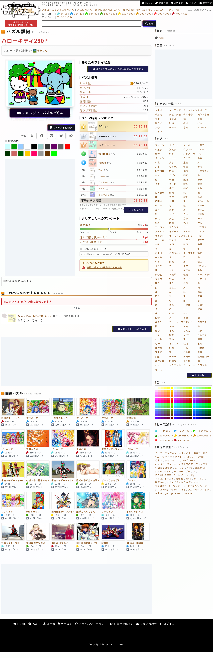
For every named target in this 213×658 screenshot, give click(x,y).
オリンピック (205, 274)
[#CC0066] (184, 401)
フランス (174, 227)
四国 (171, 222)
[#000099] (200, 418)
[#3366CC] (178, 412)
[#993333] (206, 399)
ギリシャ (188, 235)
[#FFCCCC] (159, 391)
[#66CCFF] (156, 407)
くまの (158, 460)
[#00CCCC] (197, 407)
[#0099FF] (194, 410)
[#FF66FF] (156, 396)
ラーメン (159, 158)
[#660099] (162, 418)
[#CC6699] (181, 396)
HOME (147, 2)
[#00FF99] (200, 404)
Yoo (101, 170)
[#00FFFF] (194, 404)
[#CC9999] (181, 393)
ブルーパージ (195, 489)
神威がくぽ (201, 467)
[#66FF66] (165, 404)
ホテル (201, 209)
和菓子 (158, 149)
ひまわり (188, 322)
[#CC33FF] (175, 399)
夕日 (157, 309)
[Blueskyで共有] (61, 136)
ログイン (177, 2)
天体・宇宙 (203, 114)
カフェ (158, 188)
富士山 (172, 287)
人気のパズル (84, 9)
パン (200, 153)
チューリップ (176, 322)
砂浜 (171, 209)
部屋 (200, 339)
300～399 (161, 13)
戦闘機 (172, 360)
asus (188, 478)
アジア (201, 240)
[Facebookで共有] (42, 136)
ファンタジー (203, 464)
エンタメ (202, 127)
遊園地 (158, 201)
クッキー (188, 149)
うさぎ (158, 266)
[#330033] (187, 418)
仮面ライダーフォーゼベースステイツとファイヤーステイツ (113, 449)
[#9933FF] (194, 399)
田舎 (157, 296)
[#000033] (206, 418)
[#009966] (203, 410)
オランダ (159, 235)
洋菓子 (172, 149)
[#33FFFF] (175, 404)
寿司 (200, 166)
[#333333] (187, 415)
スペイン (159, 231)
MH (181, 471)
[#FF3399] (162, 399)
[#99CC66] (203, 391)
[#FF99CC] (159, 393)
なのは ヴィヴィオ (172, 456)
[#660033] (168, 418)
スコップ (189, 456)
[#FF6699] (162, 396)
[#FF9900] (172, 393)
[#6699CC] (159, 410)
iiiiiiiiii (102, 188)
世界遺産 (159, 192)
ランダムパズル (157, 9)
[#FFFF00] (172, 388)
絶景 (171, 283)
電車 (200, 352)
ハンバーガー (190, 153)
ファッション (190, 110)
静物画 (158, 347)
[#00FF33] (206, 404)
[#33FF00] (190, 404)
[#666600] (172, 412)
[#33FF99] (181, 404)
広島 (157, 222)
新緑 (171, 326)
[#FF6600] (172, 396)
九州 (185, 222)
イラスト (174, 118)
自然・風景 (175, 114)
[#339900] (190, 410)
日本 (185, 214)
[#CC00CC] (178, 401)
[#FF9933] (168, 393)
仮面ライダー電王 (10, 543)
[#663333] (168, 415)
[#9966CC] (197, 396)
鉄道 (157, 356)
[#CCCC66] (184, 391)
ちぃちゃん (24, 315)
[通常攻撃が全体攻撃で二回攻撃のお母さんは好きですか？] (88, 469)
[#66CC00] (172, 407)
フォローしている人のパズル (58, 9)
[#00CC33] (206, 407)
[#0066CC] (197, 412)
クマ (185, 266)
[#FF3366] (165, 399)
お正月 (158, 253)
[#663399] (162, 415)
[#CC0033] (187, 401)
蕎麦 (185, 175)
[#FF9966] (165, 393)
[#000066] (203, 418)
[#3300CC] (178, 418)
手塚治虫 (159, 482)
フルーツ (202, 149)
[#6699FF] (156, 410)
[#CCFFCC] (178, 388)
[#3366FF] (175, 412)
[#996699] (200, 396)
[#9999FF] (194, 393)
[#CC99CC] (178, 393)
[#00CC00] (209, 407)
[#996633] (206, 396)
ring (183, 489)
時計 (157, 343)
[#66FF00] (172, 404)
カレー (172, 158)
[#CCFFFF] (175, 388)
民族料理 (159, 171)
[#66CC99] (162, 407)
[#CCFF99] (181, 388)
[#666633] (168, 412)
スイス (201, 231)
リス (171, 270)
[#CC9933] (187, 393)
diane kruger (59, 543)
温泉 (200, 197)
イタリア (202, 227)
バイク (158, 365)
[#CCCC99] (181, 391)
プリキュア (32, 418)
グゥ (188, 471)
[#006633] (206, 412)
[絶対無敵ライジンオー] (63, 500)
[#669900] (172, 410)
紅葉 (171, 313)
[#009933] (206, 410)
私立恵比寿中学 (163, 475)
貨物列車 (159, 360)
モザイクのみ (64, 17)
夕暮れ (201, 304)
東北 (157, 218)
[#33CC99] (181, 407)
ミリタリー (189, 365)
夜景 (171, 304)
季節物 (158, 114)
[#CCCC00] (190, 391)
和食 (185, 166)
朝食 (157, 162)
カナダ (172, 240)
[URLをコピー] (71, 136)
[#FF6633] (168, 396)
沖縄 (200, 222)
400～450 (179, 13)
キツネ (186, 270)
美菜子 (197, 453)
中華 (171, 171)
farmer (201, 456)
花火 (185, 313)
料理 (171, 179)
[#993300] (209, 399)
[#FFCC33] (168, 391)
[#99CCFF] (194, 391)
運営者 (49, 624)
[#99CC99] (200, 391)
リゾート (174, 214)
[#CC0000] (190, 401)
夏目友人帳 (32, 449)
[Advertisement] (40, 184)
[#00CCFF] (194, 407)
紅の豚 (105, 543)
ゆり (201, 478)
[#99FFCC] (197, 388)
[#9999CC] (197, 393)
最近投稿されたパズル (107, 9)
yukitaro (104, 153)
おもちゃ (202, 335)
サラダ (201, 179)
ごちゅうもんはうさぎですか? (183, 482)
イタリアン (203, 171)
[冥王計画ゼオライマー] (88, 532)
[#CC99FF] (175, 393)
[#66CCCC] (159, 407)
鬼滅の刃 (81, 449)
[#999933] (206, 393)
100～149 (107, 13)
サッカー (159, 278)
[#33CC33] (187, 407)
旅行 (171, 188)
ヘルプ (191, 2)
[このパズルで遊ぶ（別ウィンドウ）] (40, 90)
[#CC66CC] (178, 396)
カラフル (202, 365)
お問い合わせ (146, 624)
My (193, 475)
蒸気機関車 (203, 356)
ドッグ (158, 453)
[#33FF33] (187, 404)
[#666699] (162, 412)
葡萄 (157, 330)
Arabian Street (163, 467)
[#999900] (209, 393)
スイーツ (159, 145)
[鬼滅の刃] (88, 438)
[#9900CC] (197, 401)
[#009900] (209, 410)
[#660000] (172, 418)
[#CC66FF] (175, 396)
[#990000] (209, 401)
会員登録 (161, 2)
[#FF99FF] (156, 393)
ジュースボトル (163, 471)
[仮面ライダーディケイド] (63, 469)
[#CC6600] (190, 396)
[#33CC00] (190, 407)
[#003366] (203, 415)
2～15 (62, 13)
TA (175, 471)
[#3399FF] (175, 410)
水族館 (172, 274)
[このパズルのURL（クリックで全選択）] (114, 254)
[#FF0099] (162, 401)
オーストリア (176, 235)
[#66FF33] (168, 404)
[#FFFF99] (162, 388)
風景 (157, 283)
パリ (185, 227)
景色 (200, 188)
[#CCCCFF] (175, 391)
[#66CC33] (168, 407)
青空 (200, 296)
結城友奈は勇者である (38, 480)
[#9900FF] (194, 401)
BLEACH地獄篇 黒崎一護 (138, 543)
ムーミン (179, 467)
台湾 (171, 244)
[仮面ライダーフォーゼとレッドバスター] (13, 469)
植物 (185, 123)
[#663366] (165, 415)
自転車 (186, 356)
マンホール (203, 201)
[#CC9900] (190, 393)
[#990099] (200, 401)
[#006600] (209, 412)
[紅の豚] (113, 532)
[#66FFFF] (156, 404)
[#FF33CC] (159, 399)
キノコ (201, 326)
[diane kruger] (63, 532)
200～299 (143, 13)
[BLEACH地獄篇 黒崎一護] (138, 532)
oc (187, 475)
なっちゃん (104, 182)
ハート (158, 339)
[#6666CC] (159, 412)
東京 (171, 218)
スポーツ (202, 110)
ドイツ (186, 231)
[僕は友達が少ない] (38, 532)
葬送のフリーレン (10, 418)
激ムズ (158, 369)
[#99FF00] (209, 388)
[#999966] (203, 393)
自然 (185, 283)
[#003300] (209, 415)
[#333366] (184, 415)
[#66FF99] (162, 404)
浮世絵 (158, 352)
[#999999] (200, 393)
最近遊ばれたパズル (134, 9)
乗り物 (158, 123)
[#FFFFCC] (159, 388)
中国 (157, 244)
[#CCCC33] (187, 391)
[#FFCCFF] (156, 391)
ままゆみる (104, 194)
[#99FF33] (206, 388)
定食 (185, 162)
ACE (157, 456)
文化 (200, 330)
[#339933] (187, 410)
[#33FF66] (184, 404)
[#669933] (168, 410)
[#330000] (190, 418)
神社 (157, 197)
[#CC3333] (187, 399)
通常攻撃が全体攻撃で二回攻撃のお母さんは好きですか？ (88, 480)
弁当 (157, 166)
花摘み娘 (131, 418)
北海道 (201, 214)
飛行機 (186, 360)
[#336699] (181, 412)
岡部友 (179, 478)
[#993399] (200, 399)
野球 (171, 278)
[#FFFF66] (165, 388)
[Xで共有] (32, 136)
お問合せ (206, 2)
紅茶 (185, 184)
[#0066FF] (194, 412)
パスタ (158, 175)
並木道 (158, 493)
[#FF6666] (165, 396)
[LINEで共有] (51, 136)
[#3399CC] (178, 410)
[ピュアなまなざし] (113, 469)
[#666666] (165, 412)
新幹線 (172, 356)
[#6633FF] (156, 415)
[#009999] (200, 410)
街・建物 (188, 114)
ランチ (186, 158)
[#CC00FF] (175, 401)
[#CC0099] (181, 401)
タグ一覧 (174, 9)
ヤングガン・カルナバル (178, 453)
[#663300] (172, 415)
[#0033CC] (197, 415)
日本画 (201, 347)
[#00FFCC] (197, 404)
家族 (171, 335)
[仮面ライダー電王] (13, 532)
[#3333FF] (175, 415)
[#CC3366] (184, 399)
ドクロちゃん (195, 485)
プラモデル (175, 365)
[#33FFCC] (178, 404)
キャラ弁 (174, 166)
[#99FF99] (200, 388)
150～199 (125, 13)
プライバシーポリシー (91, 624)
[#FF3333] (168, 399)
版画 (171, 347)
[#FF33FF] (156, 399)
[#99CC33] (206, 391)
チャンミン (171, 460)
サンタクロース (187, 460)
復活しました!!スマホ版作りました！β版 (21, 23)
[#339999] (181, 410)
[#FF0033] (168, 401)
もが (207, 489)
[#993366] (203, 399)
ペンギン (202, 266)
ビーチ (201, 205)
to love (188, 493)
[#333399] (181, 415)
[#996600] (209, 396)
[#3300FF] (175, 418)
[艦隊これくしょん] (88, 500)
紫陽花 (158, 322)
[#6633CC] (159, 415)
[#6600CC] (159, 418)
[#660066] (165, 418)
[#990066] (203, 401)
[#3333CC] (178, 415)
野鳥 (171, 261)
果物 (157, 153)
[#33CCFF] (175, 407)
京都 (185, 218)
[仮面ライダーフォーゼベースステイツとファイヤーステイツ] (113, 438)
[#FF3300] (172, 399)
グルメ (158, 110)
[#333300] (190, 415)
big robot (32, 511)
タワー (158, 205)
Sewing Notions (169, 489)
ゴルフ (186, 278)
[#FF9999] (162, 393)
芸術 (157, 118)
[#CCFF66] (184, 388)
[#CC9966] (184, 393)
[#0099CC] (197, 410)
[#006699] (200, 412)
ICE (205, 453)
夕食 (157, 184)
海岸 (157, 209)
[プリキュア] (38, 407)
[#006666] (203, 412)
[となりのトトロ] (63, 407)
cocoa (102, 176)
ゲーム (172, 127)
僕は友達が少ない (35, 543)
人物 (157, 127)
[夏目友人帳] (38, 438)
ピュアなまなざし (111, 480)
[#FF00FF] (156, 401)
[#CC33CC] (178, 399)
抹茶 (200, 184)
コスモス (202, 322)
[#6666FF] (156, 412)
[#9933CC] (197, 399)
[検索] (149, 23)
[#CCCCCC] (178, 391)
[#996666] (203, 396)
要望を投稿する (121, 624)
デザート (174, 145)
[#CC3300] (190, 399)
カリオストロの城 (183, 464)
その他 (158, 131)
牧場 (185, 274)
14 (195, 478)
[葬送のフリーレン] (13, 407)
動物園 (158, 274)
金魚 (200, 270)
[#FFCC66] (165, 391)
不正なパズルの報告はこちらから (104, 267)
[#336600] (190, 412)
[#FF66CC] (159, 396)
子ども (186, 335)
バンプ (176, 485)
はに (180, 475)
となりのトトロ (59, 418)
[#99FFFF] (194, 388)
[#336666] (184, 412)
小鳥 (157, 261)
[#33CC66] (184, 407)
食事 (171, 162)
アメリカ (159, 240)
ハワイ (186, 240)
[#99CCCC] (197, 391)
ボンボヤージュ (163, 464)
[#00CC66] (203, 407)
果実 (185, 326)
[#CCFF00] (190, 388)
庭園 (200, 291)
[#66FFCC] (159, 404)
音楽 (185, 127)
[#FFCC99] (162, 391)
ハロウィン (175, 253)
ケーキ (186, 145)
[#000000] (209, 418)
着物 (171, 339)
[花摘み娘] (138, 407)
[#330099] (181, 418)
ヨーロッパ (161, 227)
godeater (176, 493)
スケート (202, 278)
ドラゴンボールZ (164, 478)
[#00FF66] (203, 404)
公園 (171, 201)
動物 (171, 123)
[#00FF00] (209, 404)
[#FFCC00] (172, 391)
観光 (185, 188)
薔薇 (185, 317)
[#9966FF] (194, 396)
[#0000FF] (194, 418)
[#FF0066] (165, 401)
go (166, 493)
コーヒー (174, 184)
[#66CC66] (165, 407)
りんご (186, 330)
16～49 (76, 13)
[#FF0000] (172, 401)
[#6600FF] (156, 418)
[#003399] (200, 415)
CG (185, 118)
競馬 (200, 261)
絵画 (185, 343)
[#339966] (184, 410)
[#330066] (184, 418)
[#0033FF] (194, 415)
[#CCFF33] (187, 388)
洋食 (185, 171)
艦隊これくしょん (85, 511)
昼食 (200, 158)
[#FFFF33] (168, 388)
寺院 (171, 197)
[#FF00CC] (159, 401)
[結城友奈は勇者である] (38, 469)
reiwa (102, 162)
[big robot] (38, 500)
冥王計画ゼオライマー (88, 543)
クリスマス (189, 253)
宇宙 (200, 309)
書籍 (200, 118)
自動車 (186, 352)
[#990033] (206, 401)
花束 (171, 330)
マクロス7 (160, 485)
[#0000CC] (197, 418)
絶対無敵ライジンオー (63, 511)
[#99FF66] (203, 388)
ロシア (201, 235)
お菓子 (201, 145)
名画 (200, 343)
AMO (189, 467)
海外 (200, 244)
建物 (171, 192)
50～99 (91, 13)
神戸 (200, 218)
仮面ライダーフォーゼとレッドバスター (13, 480)
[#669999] (162, 410)
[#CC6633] (187, 396)
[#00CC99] (200, 407)
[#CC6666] (184, 396)
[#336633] (187, 412)
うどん (172, 175)
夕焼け (186, 304)
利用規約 (65, 624)
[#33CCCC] (178, 407)
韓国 (185, 244)
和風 (157, 335)
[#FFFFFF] (156, 388)
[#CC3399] (181, 399)
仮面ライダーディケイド (63, 480)
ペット (201, 123)
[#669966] (165, 410)
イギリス (174, 231)
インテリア (175, 110)
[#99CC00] (209, 391)
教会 (185, 197)
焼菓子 (186, 179)
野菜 (171, 153)
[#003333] (206, 415)
